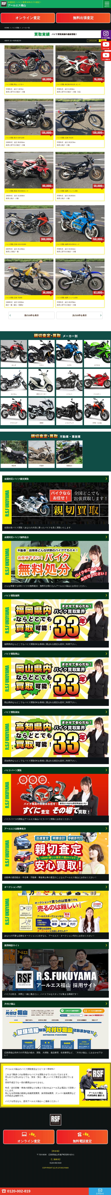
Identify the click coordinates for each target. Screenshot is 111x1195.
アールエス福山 (17, 5)
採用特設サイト (11, 945)
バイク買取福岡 (11, 595)
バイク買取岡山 (11, 654)
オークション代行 (13, 887)
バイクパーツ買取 (13, 770)
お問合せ (100, 1193)
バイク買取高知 (11, 712)
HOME (6, 28)
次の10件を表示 (79, 315)
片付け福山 (9, 1004)
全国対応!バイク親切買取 (16, 479)
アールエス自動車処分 (15, 828)
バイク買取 (15, 28)
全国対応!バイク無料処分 (16, 537)
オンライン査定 (27, 18)
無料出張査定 (83, 18)
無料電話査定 (82, 1141)
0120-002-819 (18, 1191)
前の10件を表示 (31, 315)
